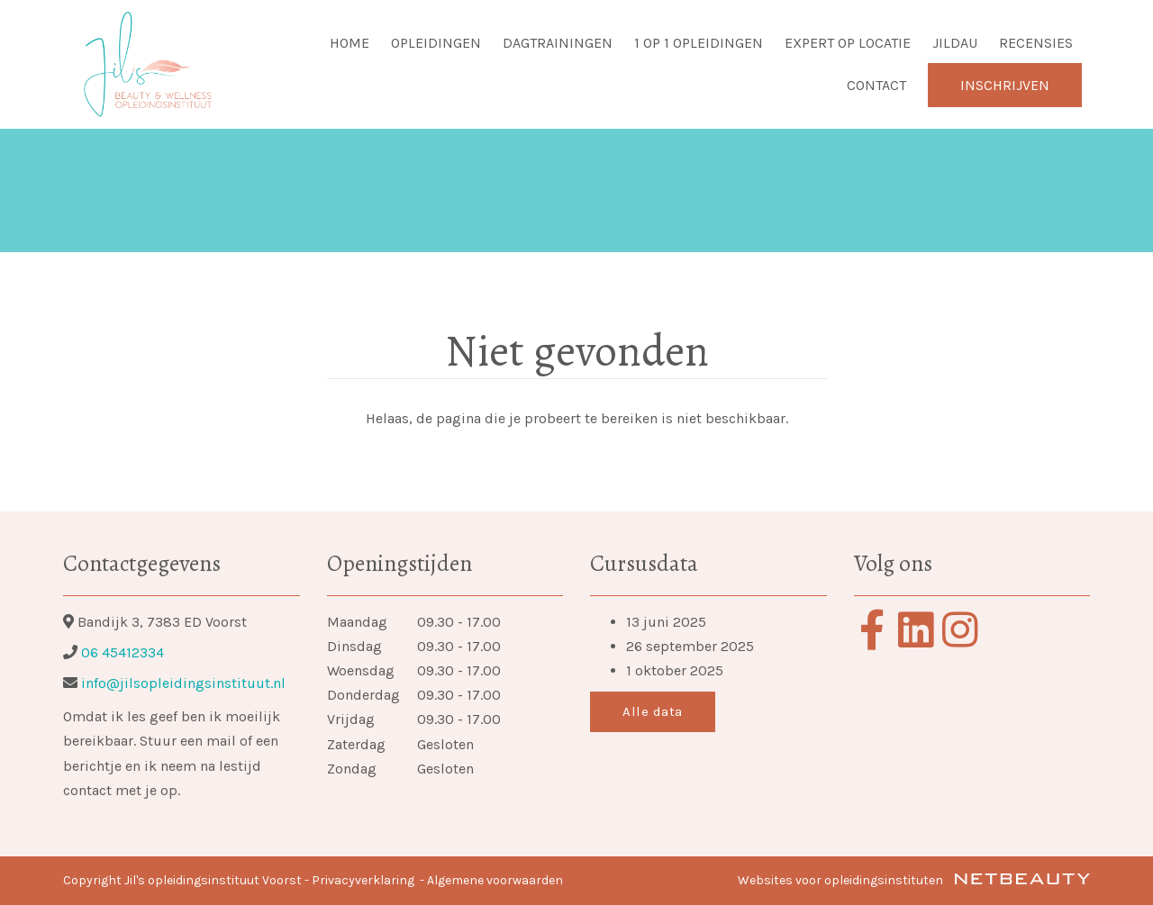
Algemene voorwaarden (495, 880)
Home (349, 42)
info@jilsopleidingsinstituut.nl (181, 683)
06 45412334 (122, 652)
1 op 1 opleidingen (698, 42)
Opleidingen (436, 42)
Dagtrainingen (558, 42)
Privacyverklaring (363, 880)
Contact (876, 85)
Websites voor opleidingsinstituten (914, 880)
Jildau (954, 42)
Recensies (1036, 42)
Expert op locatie (848, 42)
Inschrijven (1004, 85)
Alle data (652, 711)
